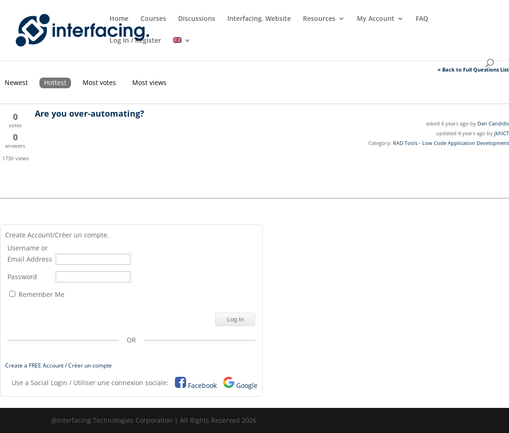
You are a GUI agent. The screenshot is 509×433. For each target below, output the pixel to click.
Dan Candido (493, 123)
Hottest (55, 82)
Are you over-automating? (89, 113)
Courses (153, 19)
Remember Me (36, 294)
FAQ (422, 19)
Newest (16, 82)
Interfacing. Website (259, 19)
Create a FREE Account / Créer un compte (58, 365)
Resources (319, 19)
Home (119, 19)
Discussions (196, 19)
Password (22, 276)
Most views (149, 82)
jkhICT (501, 133)
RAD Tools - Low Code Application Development (451, 142)
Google (247, 385)
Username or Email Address (29, 253)
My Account (375, 19)
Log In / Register (135, 41)
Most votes (99, 82)
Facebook (202, 385)
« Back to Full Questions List (473, 69)
